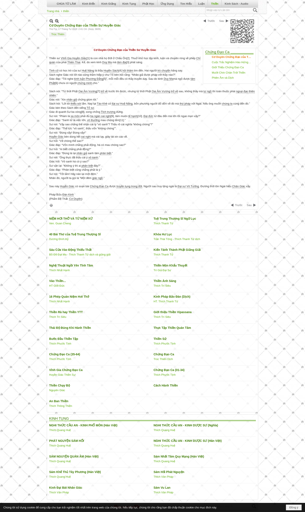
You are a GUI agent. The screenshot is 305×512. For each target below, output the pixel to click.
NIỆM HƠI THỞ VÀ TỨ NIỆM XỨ (71, 218)
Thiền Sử (160, 338)
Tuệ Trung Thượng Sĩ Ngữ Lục (175, 218)
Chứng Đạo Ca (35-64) (64, 354)
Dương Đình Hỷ (59, 239)
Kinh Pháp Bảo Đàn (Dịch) (172, 296)
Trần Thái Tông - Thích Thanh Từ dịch (177, 239)
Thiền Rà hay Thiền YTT (66, 312)
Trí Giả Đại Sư (162, 270)
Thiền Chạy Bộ (59, 385)
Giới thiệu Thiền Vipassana (173, 312)
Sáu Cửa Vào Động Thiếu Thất (70, 249)
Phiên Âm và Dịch (223, 77)
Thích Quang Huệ (60, 430)
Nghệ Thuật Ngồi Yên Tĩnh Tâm (71, 265)
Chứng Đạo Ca (217, 52)
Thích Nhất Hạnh (59, 270)
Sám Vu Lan (162, 487)
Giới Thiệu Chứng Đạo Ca (228, 67)
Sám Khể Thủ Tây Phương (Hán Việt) (75, 472)
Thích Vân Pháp (163, 476)
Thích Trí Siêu (162, 285)
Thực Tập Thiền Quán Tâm (172, 327)
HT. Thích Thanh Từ (166, 301)
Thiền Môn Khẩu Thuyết (170, 265)
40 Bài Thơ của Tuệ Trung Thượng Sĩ (75, 234)
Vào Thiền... (57, 281)
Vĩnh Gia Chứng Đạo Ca (66, 370)
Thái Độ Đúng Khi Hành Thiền (70, 327)
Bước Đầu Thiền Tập (63, 338)
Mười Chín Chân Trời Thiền (228, 72)
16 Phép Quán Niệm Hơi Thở (69, 296)
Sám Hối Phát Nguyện (169, 472)
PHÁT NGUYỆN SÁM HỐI (66, 440)
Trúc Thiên (57, 34)
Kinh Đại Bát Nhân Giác (65, 487)
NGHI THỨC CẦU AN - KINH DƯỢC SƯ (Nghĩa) (186, 425)
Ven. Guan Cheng (60, 223)
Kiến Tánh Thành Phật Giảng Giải (177, 249)
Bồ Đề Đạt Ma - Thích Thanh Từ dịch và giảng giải (80, 254)
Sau (221, 20)
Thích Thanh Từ (163, 223)
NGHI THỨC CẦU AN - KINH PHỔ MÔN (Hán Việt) (83, 425)
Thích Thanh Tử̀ (163, 254)
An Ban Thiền (58, 401)
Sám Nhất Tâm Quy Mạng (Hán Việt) (179, 456)
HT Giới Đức (57, 285)
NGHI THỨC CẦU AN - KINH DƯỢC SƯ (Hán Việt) (188, 440)
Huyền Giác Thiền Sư (62, 374)
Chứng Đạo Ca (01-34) (169, 370)
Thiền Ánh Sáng (165, 281)
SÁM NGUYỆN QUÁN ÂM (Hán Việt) (74, 456)
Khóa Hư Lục (163, 234)
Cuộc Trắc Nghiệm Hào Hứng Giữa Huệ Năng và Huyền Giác (232, 62)
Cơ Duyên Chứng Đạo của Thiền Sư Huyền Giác (232, 57)
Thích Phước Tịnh (60, 343)
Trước (211, 20)
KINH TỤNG (59, 419)
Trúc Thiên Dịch (163, 359)
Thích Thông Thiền (60, 405)
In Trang (51, 205)
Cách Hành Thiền (166, 385)
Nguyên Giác (57, 390)
